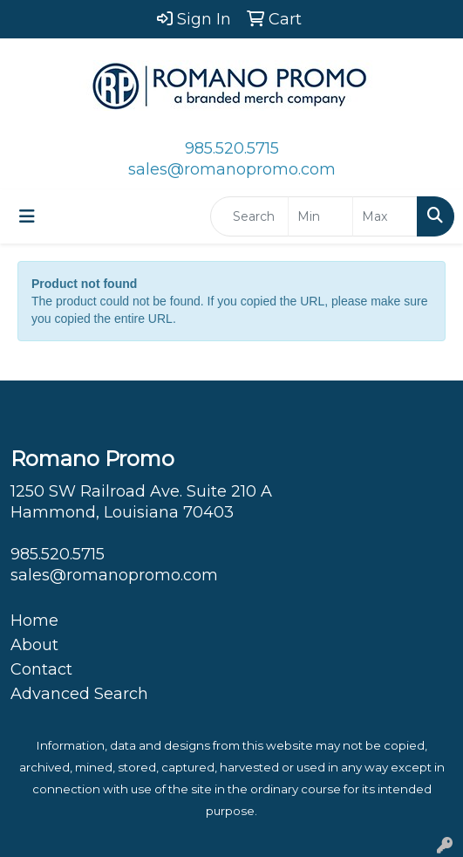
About (34, 645)
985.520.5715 (232, 148)
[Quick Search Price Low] (320, 216)
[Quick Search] (249, 216)
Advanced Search (79, 693)
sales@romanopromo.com (232, 169)
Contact (41, 669)
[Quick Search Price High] (385, 216)
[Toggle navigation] (27, 216)
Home (34, 620)
